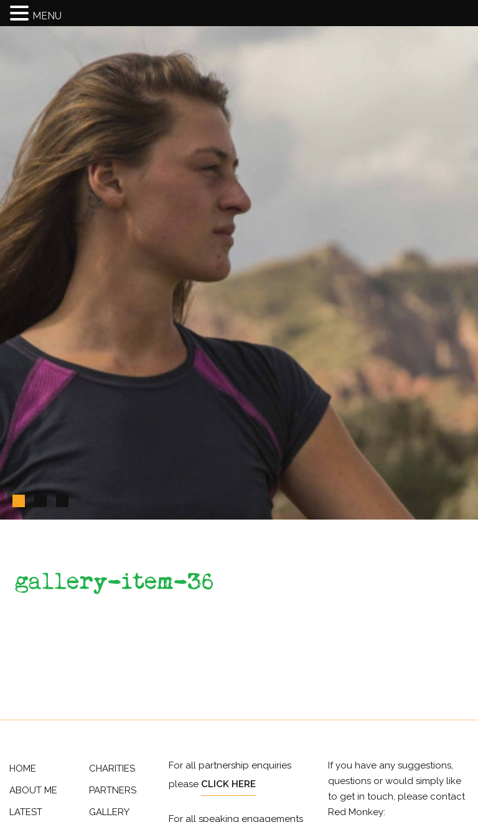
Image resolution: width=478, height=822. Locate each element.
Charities (112, 768)
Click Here (228, 784)
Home (22, 768)
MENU (47, 16)
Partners (112, 790)
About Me (33, 790)
